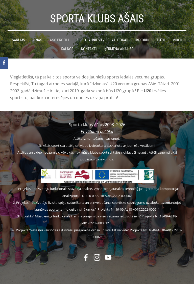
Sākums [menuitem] (18, 40)
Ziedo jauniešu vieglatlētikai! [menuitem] (102, 40)
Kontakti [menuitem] (89, 49)
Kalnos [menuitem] (67, 49)
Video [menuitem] (177, 40)
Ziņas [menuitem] (37, 40)
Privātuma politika (97, 131)
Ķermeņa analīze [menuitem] (118, 49)
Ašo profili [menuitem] (59, 40)
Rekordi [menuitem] (142, 40)
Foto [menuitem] (161, 40)
